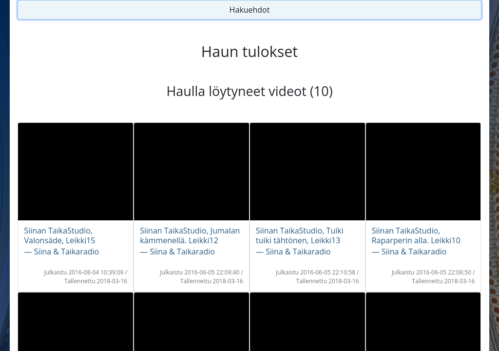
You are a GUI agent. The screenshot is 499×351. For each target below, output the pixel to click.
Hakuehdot (250, 9)
